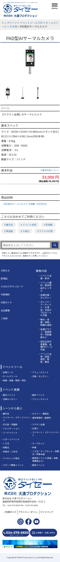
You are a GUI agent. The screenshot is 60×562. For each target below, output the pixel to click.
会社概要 (5, 310)
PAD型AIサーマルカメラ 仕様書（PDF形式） (26, 203)
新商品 (4, 278)
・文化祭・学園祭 (9, 424)
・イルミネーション (10, 428)
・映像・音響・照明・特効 (13, 380)
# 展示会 (8, 224)
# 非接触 (48, 224)
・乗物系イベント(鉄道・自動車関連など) (44, 460)
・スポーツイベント (10, 439)
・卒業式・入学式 (9, 451)
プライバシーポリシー (28, 511)
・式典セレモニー (9, 399)
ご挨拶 (4, 318)
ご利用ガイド (10, 511)
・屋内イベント (8, 395)
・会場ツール (7, 372)
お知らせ (5, 270)
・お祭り (34, 428)
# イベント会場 (28, 224)
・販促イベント (37, 465)
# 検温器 (8, 231)
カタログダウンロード (12, 286)
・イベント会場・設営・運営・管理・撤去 (45, 358)
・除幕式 (5, 447)
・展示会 (5, 413)
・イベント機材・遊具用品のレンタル (45, 286)
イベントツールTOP (31, 23)
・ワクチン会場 (37, 424)
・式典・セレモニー (39, 376)
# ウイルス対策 (44, 231)
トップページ (9, 23)
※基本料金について (49, 170)
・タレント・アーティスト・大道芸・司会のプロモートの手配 (45, 308)
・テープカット (37, 443)
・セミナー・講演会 (39, 413)
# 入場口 (25, 231)
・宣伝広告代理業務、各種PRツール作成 (45, 345)
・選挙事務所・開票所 (40, 417)
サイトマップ (47, 511)
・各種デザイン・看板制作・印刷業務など (45, 333)
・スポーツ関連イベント (12, 465)
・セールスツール (9, 376)
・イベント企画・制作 (45, 277)
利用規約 (5, 294)
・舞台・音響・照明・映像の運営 (45, 322)
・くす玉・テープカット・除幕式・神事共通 (44, 453)
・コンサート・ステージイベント (15, 419)
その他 (13, 26)
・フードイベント (9, 432)
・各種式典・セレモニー (45, 296)
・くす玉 (5, 443)
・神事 (33, 447)
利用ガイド (6, 302)
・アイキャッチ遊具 (10, 458)
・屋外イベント (37, 395)
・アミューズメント (39, 372)
